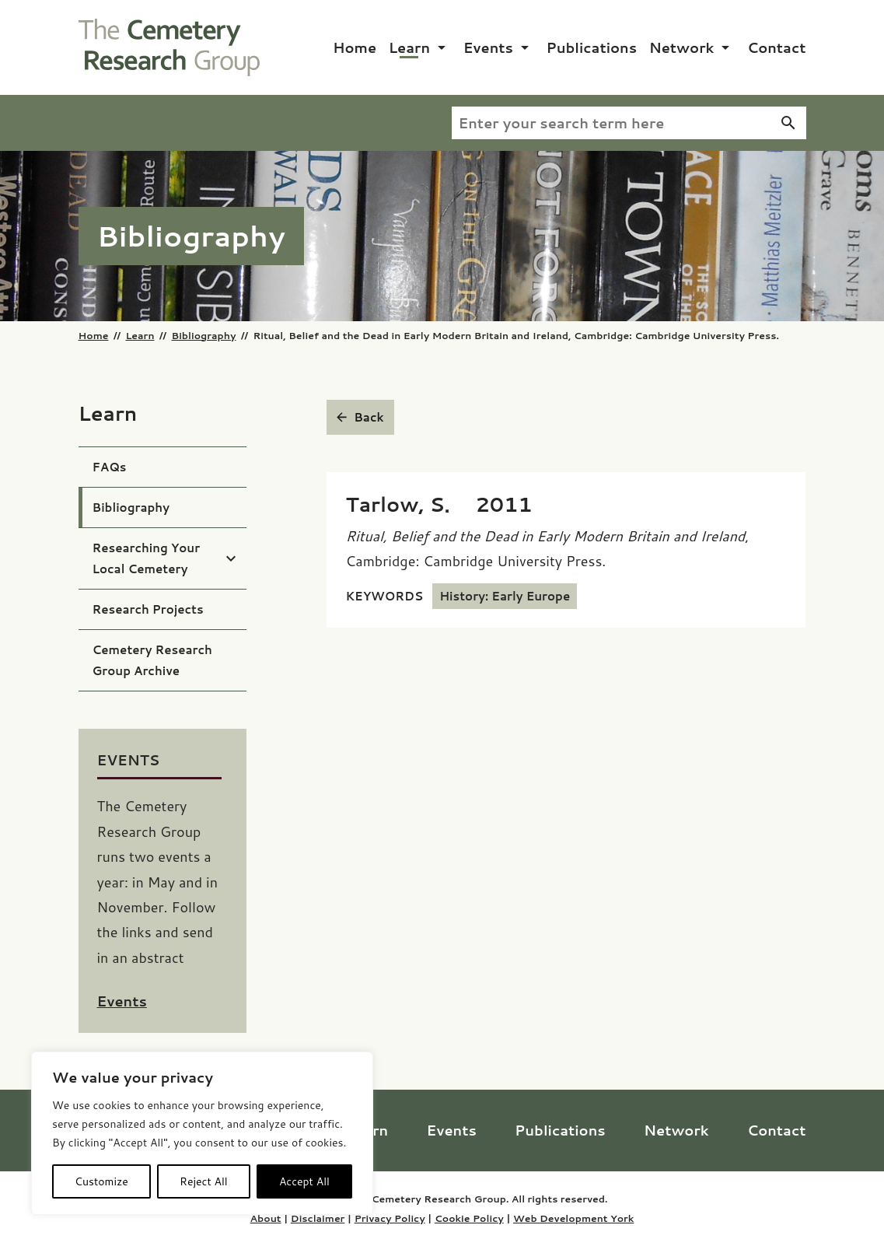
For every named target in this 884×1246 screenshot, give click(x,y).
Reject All (204, 1181)
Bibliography (203, 335)
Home (354, 47)
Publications (592, 47)
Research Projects (148, 609)
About (265, 1218)
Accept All (304, 1181)
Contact (776, 47)
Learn (409, 47)
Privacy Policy (390, 1218)
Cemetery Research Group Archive (152, 660)
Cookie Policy (469, 1218)
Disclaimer (318, 1218)
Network (682, 47)
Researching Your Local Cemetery (147, 558)
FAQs (110, 467)
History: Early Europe (504, 596)
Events (488, 47)
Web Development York (573, 1218)
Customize (101, 1181)
